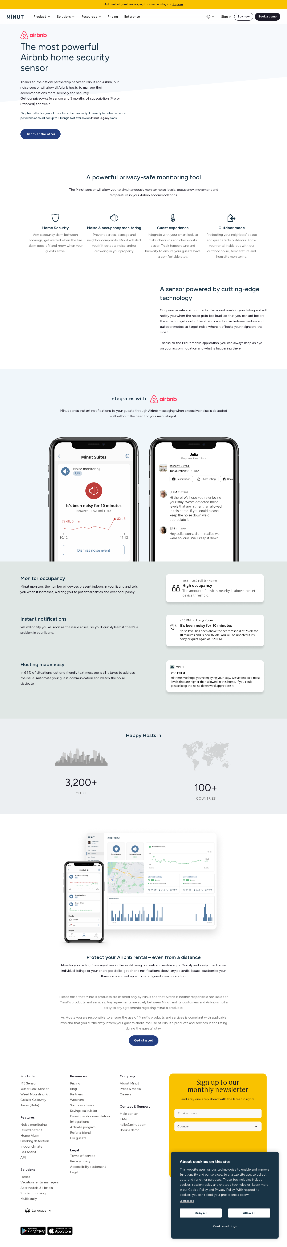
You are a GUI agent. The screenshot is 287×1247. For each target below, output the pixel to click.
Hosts (25, 1177)
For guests (78, 1138)
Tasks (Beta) (29, 1105)
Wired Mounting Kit (35, 1094)
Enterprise (132, 17)
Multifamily (28, 1199)
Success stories (82, 1105)
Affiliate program (83, 1127)
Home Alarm (29, 1136)
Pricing (113, 17)
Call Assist (28, 1152)
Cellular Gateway (33, 1100)
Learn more (187, 1200)
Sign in (226, 17)
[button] (41, 16)
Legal (74, 1150)
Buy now (244, 16)
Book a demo (267, 16)
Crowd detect (31, 1130)
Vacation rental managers (39, 1182)
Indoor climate (31, 1146)
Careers (126, 1094)
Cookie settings (225, 1226)
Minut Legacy (100, 118)
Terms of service (82, 1156)
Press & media (130, 1089)
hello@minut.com (133, 1125)
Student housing (33, 1193)
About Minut (129, 1083)
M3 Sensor (28, 1083)
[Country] (216, 1126)
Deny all (201, 1213)
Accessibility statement (88, 1167)
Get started (143, 1040)
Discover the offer (40, 134)
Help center (129, 1114)
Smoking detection (34, 1141)
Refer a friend (80, 1133)
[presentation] (206, 1143)
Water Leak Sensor (34, 1089)
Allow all (249, 1213)
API (23, 1157)
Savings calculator (83, 1111)
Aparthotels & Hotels (36, 1188)
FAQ (123, 1119)
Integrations (79, 1122)
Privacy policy (80, 1161)
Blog (73, 1089)
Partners (76, 1094)
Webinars (77, 1100)
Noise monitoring (33, 1125)
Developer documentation (90, 1116)
